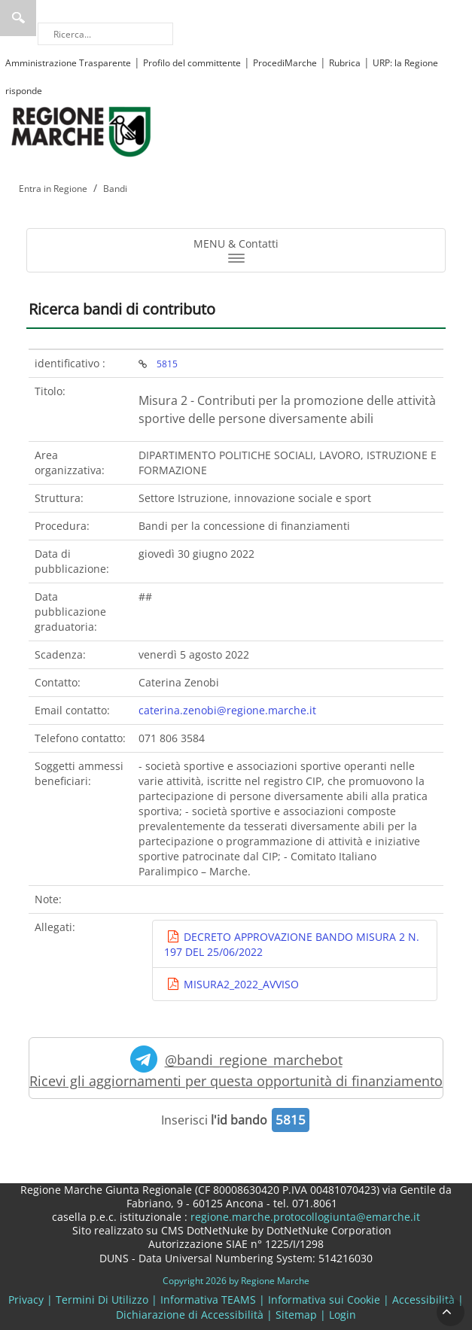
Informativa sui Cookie (324, 1299)
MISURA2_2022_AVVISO (240, 984)
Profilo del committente (192, 62)
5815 (167, 364)
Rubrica (345, 62)
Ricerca (18, 18)
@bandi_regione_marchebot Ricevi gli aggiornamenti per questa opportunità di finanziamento (236, 1067)
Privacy (26, 1299)
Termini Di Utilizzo (102, 1299)
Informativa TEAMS (208, 1299)
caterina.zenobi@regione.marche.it (227, 710)
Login (342, 1314)
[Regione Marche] (81, 130)
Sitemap (296, 1314)
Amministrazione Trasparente (68, 62)
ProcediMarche (285, 62)
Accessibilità (423, 1299)
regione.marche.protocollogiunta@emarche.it (303, 1217)
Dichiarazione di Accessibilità (189, 1314)
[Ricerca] (105, 34)
